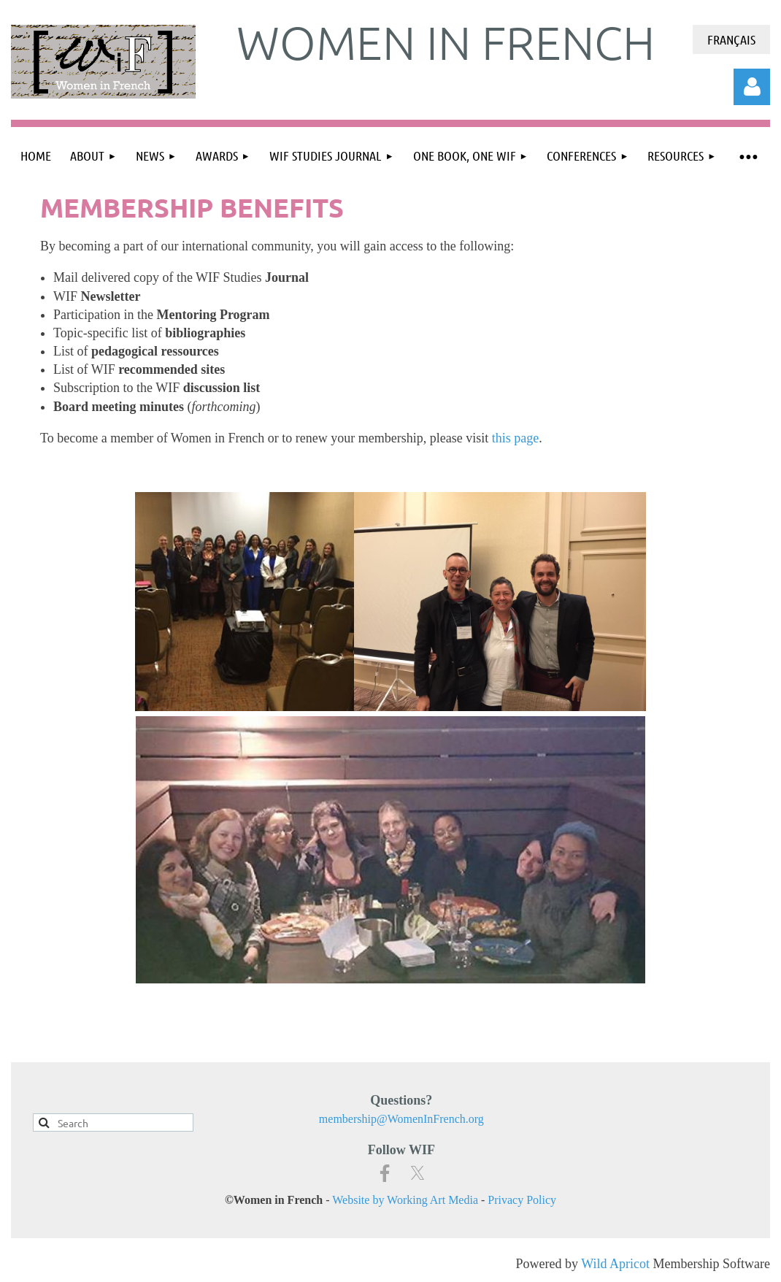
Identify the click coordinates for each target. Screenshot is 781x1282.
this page (515, 438)
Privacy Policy (522, 1200)
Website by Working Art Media (405, 1200)
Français (731, 39)
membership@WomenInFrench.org (401, 1119)
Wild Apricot (615, 1263)
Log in (752, 87)
